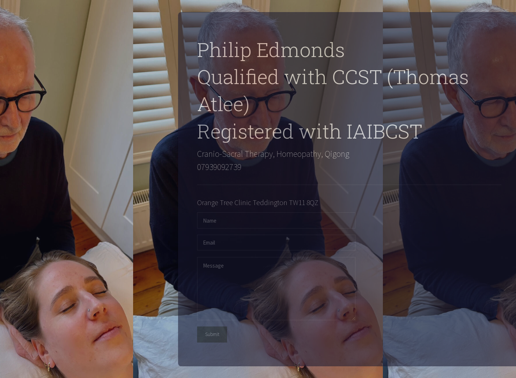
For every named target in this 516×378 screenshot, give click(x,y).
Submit (215, 334)
